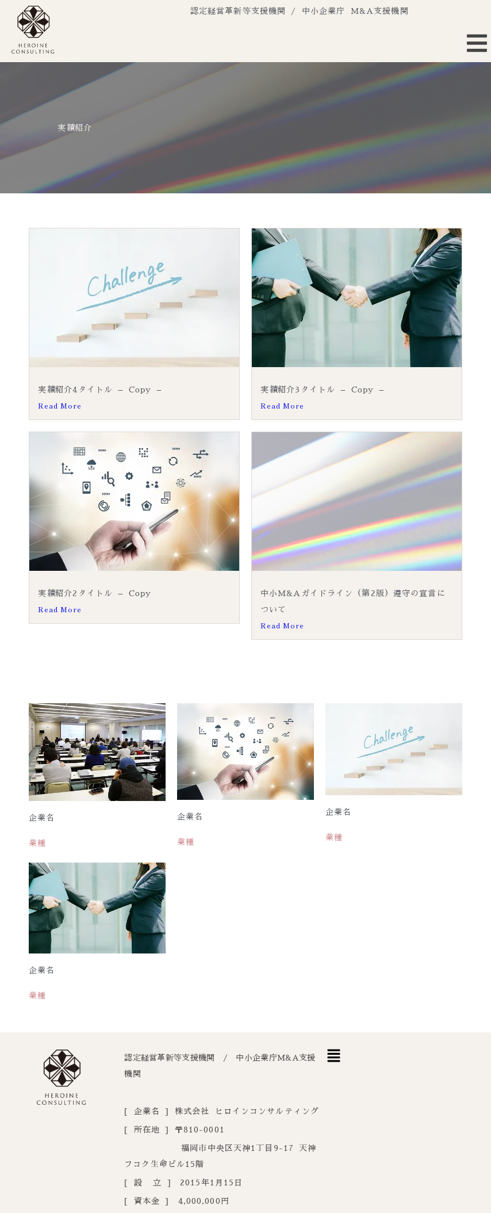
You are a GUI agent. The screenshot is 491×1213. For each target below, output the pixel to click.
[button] (334, 1056)
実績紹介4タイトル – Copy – (100, 390)
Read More (60, 405)
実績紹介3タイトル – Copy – (322, 390)
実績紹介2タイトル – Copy (94, 590)
